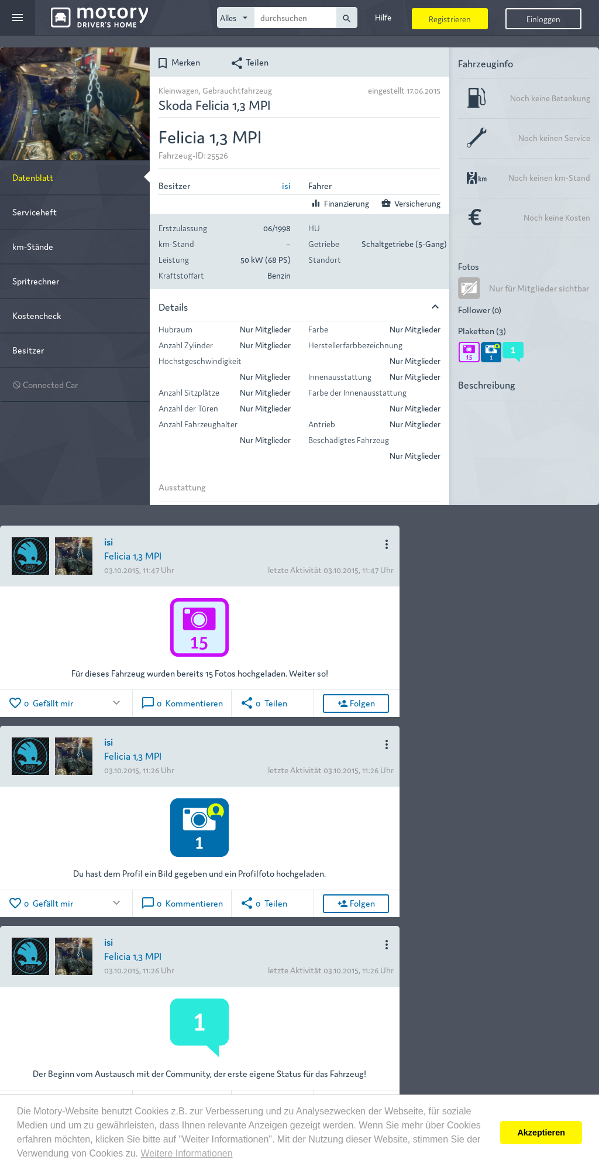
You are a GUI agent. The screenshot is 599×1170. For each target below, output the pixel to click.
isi (286, 185)
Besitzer (28, 349)
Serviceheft (34, 211)
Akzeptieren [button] (541, 1132)
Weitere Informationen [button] (186, 1153)
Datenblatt (32, 177)
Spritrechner (35, 280)
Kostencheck (36, 315)
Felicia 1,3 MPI (132, 555)
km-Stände (32, 246)
